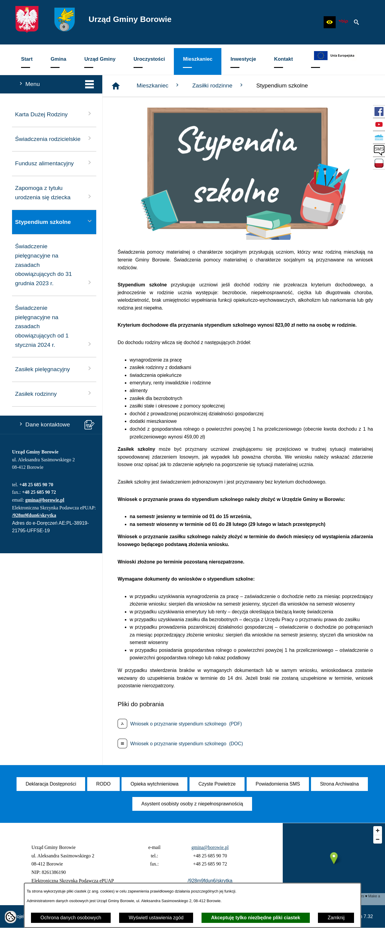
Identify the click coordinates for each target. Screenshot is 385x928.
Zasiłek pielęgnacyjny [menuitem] (54, 368)
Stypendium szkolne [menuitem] (54, 221)
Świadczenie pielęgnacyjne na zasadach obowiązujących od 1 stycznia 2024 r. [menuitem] (54, 326)
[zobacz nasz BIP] (343, 22)
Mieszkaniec (158, 85)
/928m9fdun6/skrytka (34, 515)
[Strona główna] (116, 86)
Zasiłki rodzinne (218, 85)
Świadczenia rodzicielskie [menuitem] (54, 138)
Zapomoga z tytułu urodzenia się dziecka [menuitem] (54, 192)
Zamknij (336, 917)
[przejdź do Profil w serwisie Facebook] (379, 111)
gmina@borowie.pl (44, 499)
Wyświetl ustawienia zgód (156, 917)
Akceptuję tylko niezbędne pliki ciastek (255, 917)
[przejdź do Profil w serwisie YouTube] (379, 124)
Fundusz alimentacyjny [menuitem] (54, 162)
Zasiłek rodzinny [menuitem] (54, 393)
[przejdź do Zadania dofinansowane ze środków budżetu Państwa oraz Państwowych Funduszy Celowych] (379, 163)
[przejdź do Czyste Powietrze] (379, 137)
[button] (330, 22)
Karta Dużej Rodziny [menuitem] (54, 114)
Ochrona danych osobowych (71, 917)
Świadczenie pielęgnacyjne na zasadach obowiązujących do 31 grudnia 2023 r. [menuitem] (54, 264)
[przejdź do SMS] (379, 150)
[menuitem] (27, 61)
